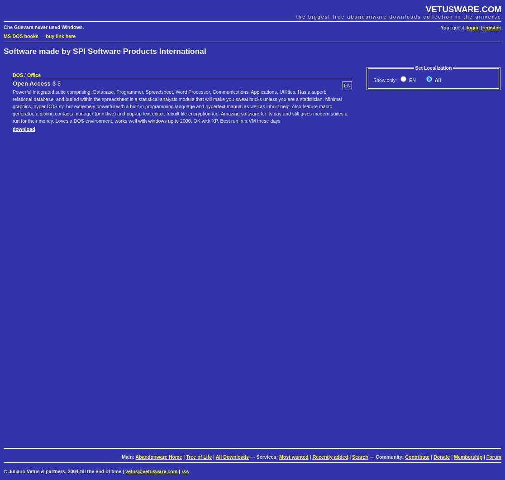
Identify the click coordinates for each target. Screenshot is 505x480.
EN (412, 80)
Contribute (417, 457)
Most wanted (294, 457)
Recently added (330, 457)
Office (34, 75)
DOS (18, 75)
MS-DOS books (21, 36)
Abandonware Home (158, 457)
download (24, 129)
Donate (442, 457)
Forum (493, 457)
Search (360, 457)
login (472, 27)
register (491, 27)
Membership (468, 457)
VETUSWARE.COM (463, 9)
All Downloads (232, 457)
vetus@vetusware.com (151, 471)
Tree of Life (199, 457)
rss (185, 471)
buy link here (61, 36)
